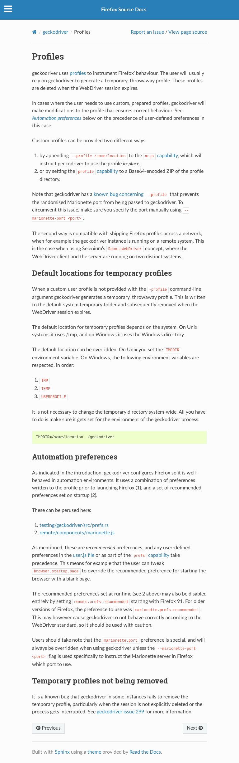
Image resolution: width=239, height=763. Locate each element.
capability (160, 155)
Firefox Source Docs (123, 9)
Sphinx (62, 752)
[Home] (34, 32)
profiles (78, 73)
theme (94, 752)
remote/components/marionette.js (77, 532)
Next (195, 728)
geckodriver (55, 32)
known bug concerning (131, 194)
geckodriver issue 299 (120, 711)
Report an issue (147, 32)
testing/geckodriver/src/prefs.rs (74, 525)
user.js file (83, 555)
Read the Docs (145, 752)
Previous (48, 728)
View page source (187, 32)
